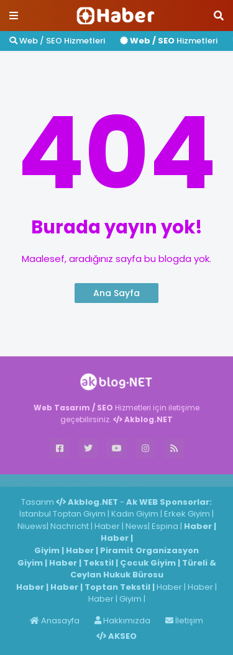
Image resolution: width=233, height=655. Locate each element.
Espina (165, 526)
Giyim (47, 550)
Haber (68, 480)
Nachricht (70, 526)
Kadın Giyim (134, 514)
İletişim (184, 620)
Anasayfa (55, 620)
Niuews (32, 526)
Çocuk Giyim (148, 563)
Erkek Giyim (187, 514)
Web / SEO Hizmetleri (57, 41)
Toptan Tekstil (117, 587)
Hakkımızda (122, 620)
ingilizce (129, 480)
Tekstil (98, 563)
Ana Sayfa (116, 293)
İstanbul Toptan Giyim (62, 514)
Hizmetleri (168, 41)
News (137, 526)
